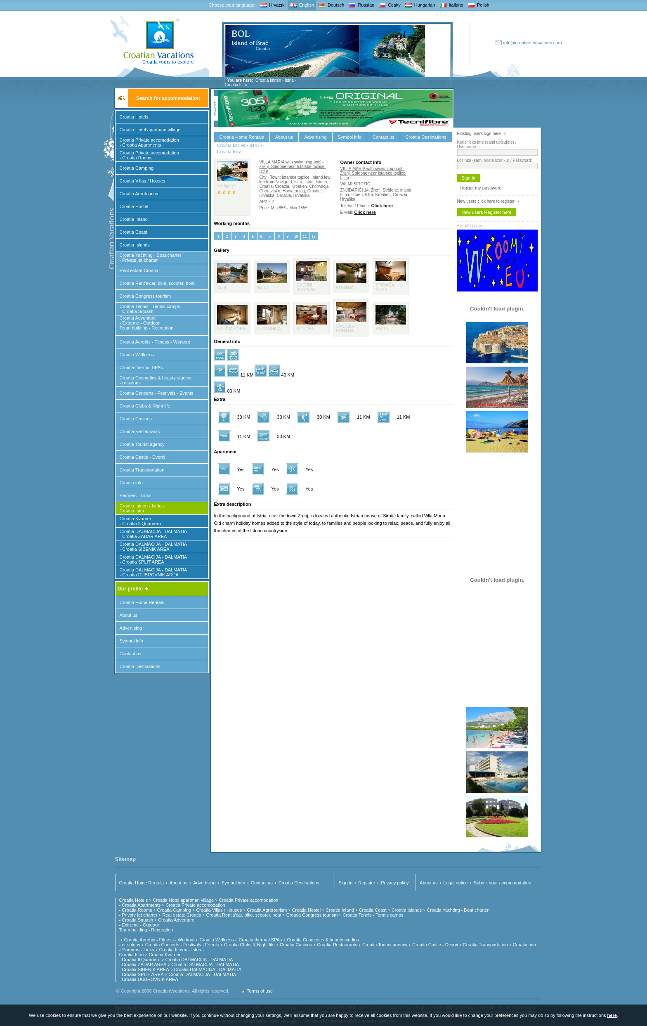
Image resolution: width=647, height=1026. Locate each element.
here (612, 1015)
